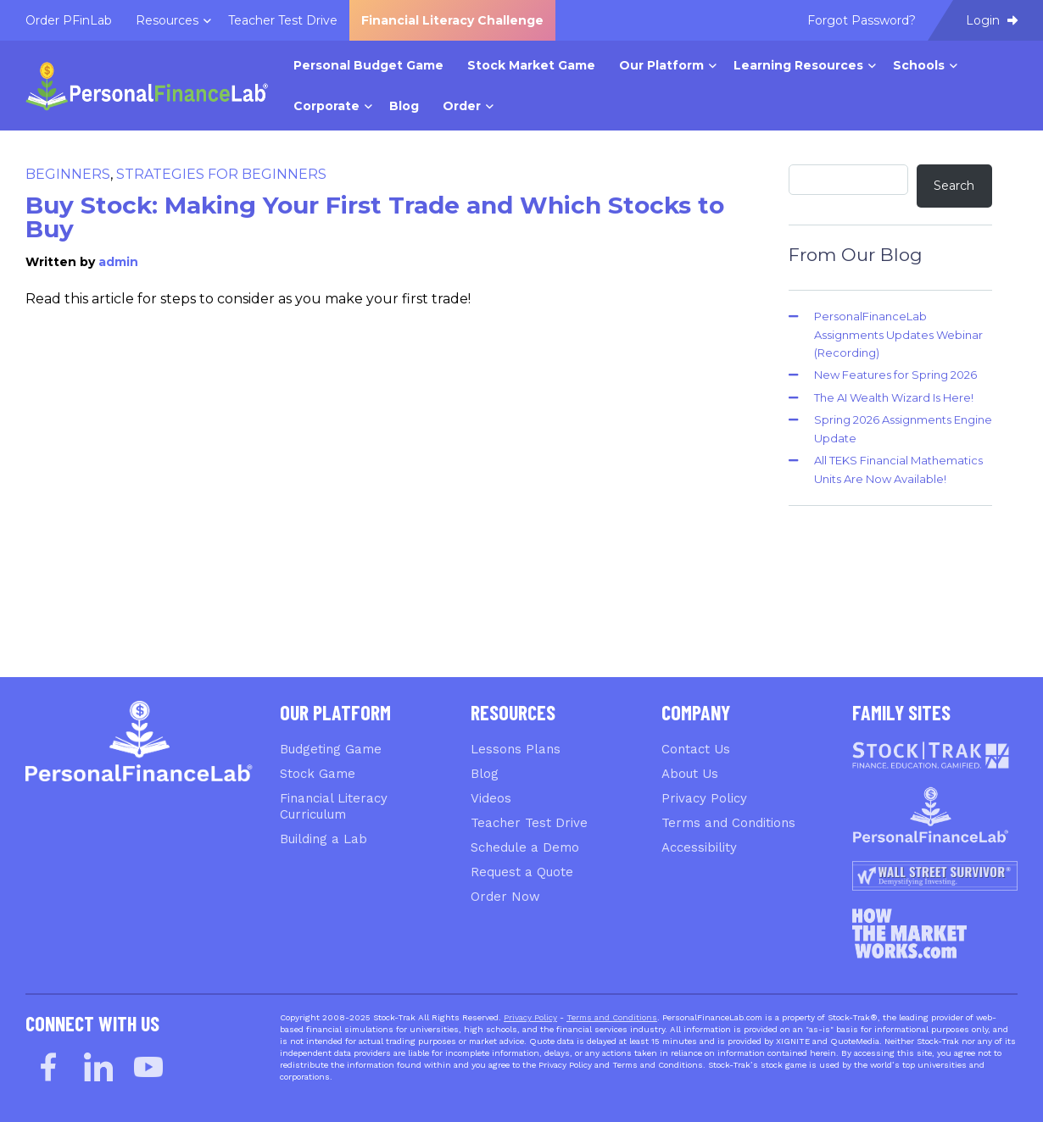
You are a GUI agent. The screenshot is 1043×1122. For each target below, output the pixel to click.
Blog (485, 773)
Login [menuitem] (992, 20)
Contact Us (695, 749)
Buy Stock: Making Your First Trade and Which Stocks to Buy (374, 217)
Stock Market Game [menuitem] (531, 65)
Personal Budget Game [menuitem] (368, 65)
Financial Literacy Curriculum (334, 806)
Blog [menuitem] (404, 106)
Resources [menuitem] (167, 20)
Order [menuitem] (462, 106)
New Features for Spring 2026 (895, 374)
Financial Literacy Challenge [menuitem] (452, 20)
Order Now (505, 896)
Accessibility (699, 847)
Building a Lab (323, 839)
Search (954, 185)
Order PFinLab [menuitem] (68, 20)
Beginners (67, 174)
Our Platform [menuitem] (661, 65)
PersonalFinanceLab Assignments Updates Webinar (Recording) (898, 334)
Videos (491, 798)
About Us (689, 773)
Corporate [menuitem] (326, 106)
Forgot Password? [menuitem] (861, 20)
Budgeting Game (331, 749)
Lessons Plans (516, 749)
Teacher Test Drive (529, 822)
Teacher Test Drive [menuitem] (282, 20)
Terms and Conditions (728, 822)
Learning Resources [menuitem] (798, 65)
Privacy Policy (704, 798)
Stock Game (317, 773)
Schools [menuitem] (919, 65)
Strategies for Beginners (221, 174)
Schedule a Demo (525, 847)
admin (118, 261)
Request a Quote (522, 872)
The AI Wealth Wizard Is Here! (893, 397)
